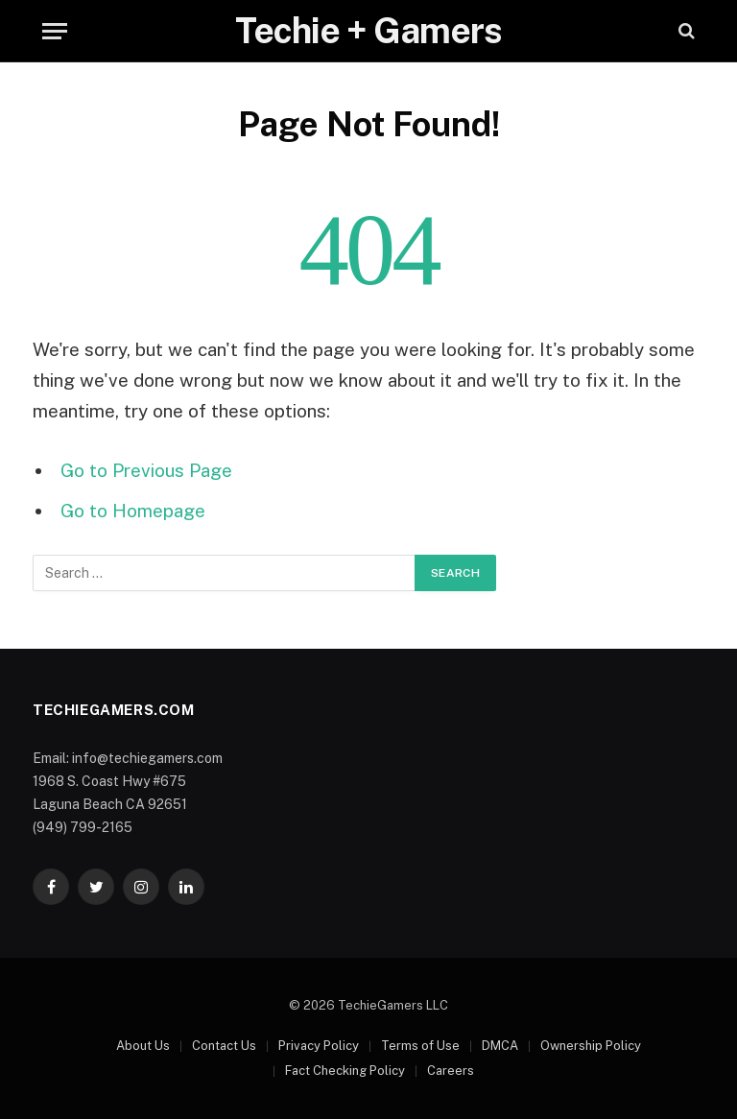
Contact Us (224, 1045)
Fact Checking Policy (345, 1070)
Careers (450, 1070)
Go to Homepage (132, 510)
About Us (143, 1045)
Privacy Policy (318, 1045)
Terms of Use (420, 1045)
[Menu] (54, 31)
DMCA (500, 1045)
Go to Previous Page (146, 470)
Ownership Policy (590, 1045)
